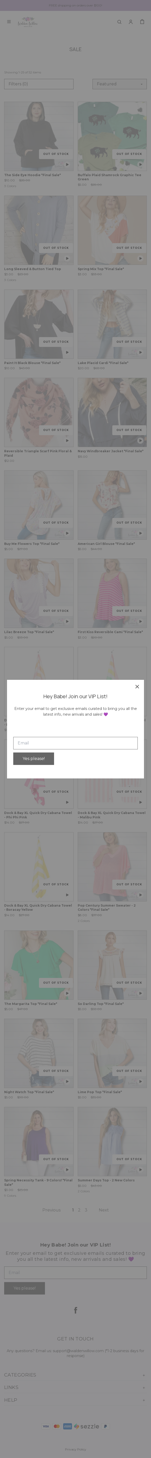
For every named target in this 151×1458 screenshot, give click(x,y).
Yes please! (34, 758)
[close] (137, 686)
